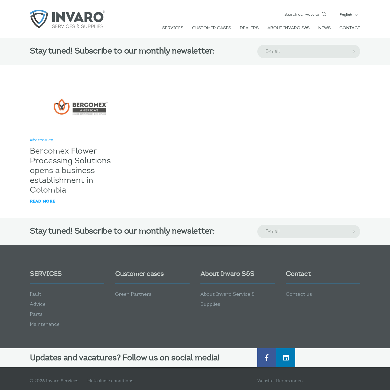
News (324, 27)
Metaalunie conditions (110, 380)
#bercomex (41, 139)
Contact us (299, 294)
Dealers (249, 27)
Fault (35, 294)
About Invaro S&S (288, 27)
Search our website (301, 14)
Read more (42, 201)
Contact (349, 27)
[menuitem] (348, 14)
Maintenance (45, 324)
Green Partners (133, 294)
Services (172, 27)
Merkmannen (289, 380)
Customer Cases (211, 27)
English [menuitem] (346, 14)
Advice (38, 304)
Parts (36, 314)
